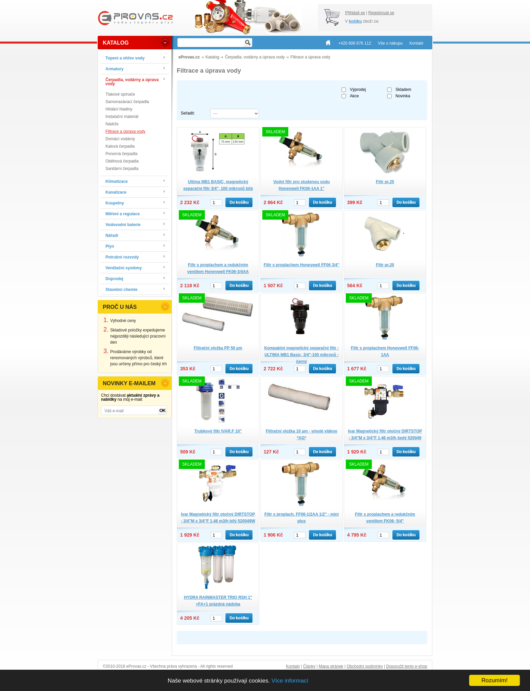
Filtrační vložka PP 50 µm (218, 348)
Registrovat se (381, 12)
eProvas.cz (189, 57)
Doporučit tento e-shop (406, 666)
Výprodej (358, 89)
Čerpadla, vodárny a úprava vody (255, 57)
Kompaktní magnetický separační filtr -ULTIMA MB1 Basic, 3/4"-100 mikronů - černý (301, 355)
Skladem (403, 89)
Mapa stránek (331, 666)
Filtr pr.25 (385, 181)
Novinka (402, 96)
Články (309, 666)
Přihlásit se (355, 12)
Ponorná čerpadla (121, 153)
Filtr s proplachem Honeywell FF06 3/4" (301, 265)
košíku (355, 21)
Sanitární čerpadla (121, 168)
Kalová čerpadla (120, 146)
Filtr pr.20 (385, 265)
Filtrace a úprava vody (125, 131)
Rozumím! (494, 680)
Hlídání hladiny (118, 109)
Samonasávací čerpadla (127, 101)
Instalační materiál (121, 116)
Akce (354, 96)
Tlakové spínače (120, 94)
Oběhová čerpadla (122, 161)
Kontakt (293, 666)
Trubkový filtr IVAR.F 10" (218, 431)
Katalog (212, 57)
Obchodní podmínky (364, 666)
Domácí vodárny (120, 139)
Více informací (289, 680)
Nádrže (112, 124)
